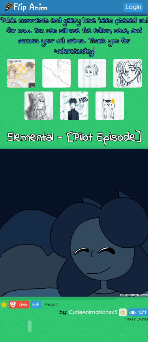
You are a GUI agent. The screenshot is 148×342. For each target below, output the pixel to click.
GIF (35, 304)
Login (133, 7)
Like (18, 304)
